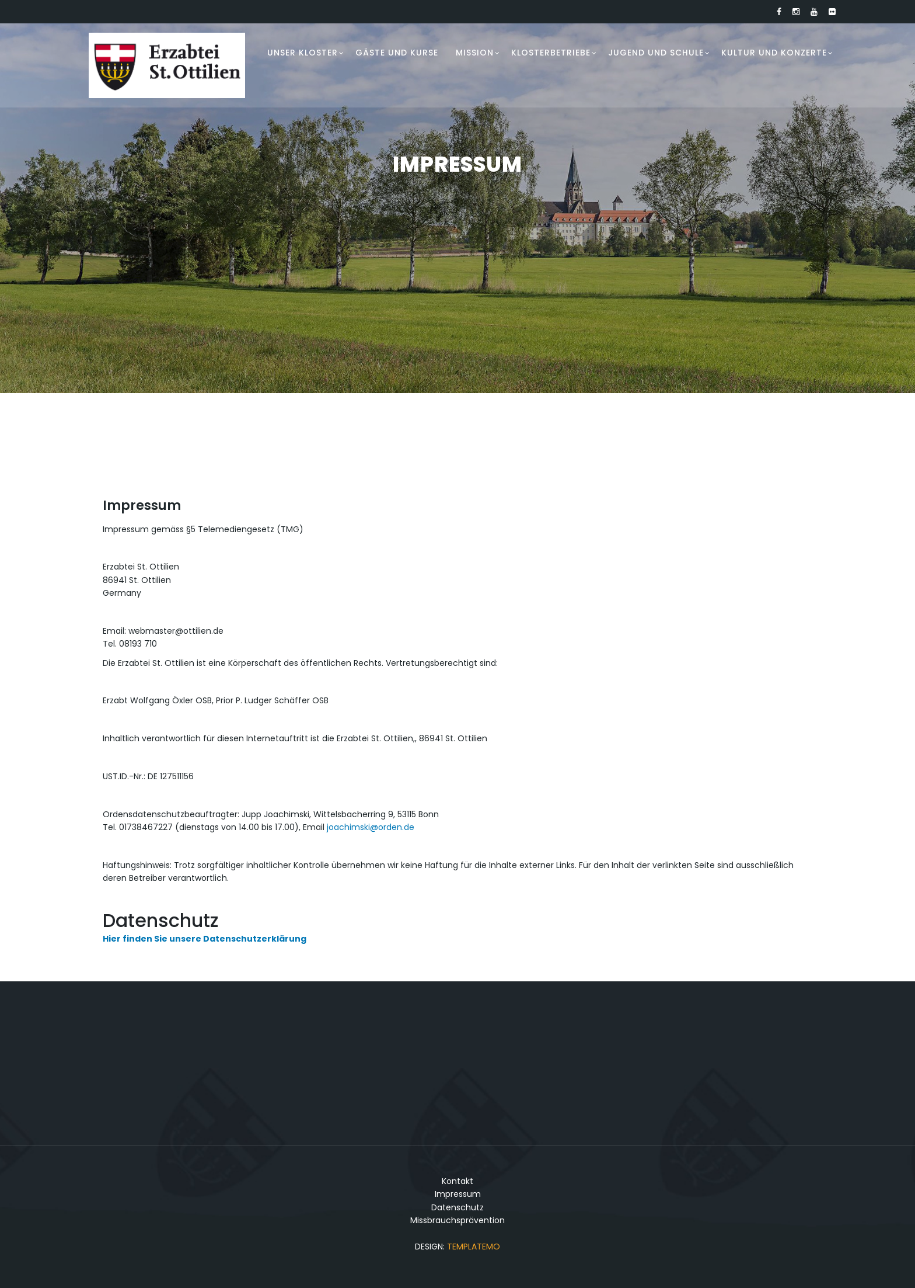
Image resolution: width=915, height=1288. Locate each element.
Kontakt (457, 1181)
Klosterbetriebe (551, 52)
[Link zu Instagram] (795, 12)
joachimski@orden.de (370, 827)
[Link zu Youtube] (814, 12)
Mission (475, 52)
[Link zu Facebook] (779, 12)
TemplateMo (473, 1246)
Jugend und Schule (656, 52)
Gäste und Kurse (396, 52)
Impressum (458, 1194)
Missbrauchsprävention (457, 1220)
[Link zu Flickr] (832, 12)
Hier (112, 939)
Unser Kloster (302, 52)
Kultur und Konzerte (774, 52)
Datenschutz (457, 1207)
